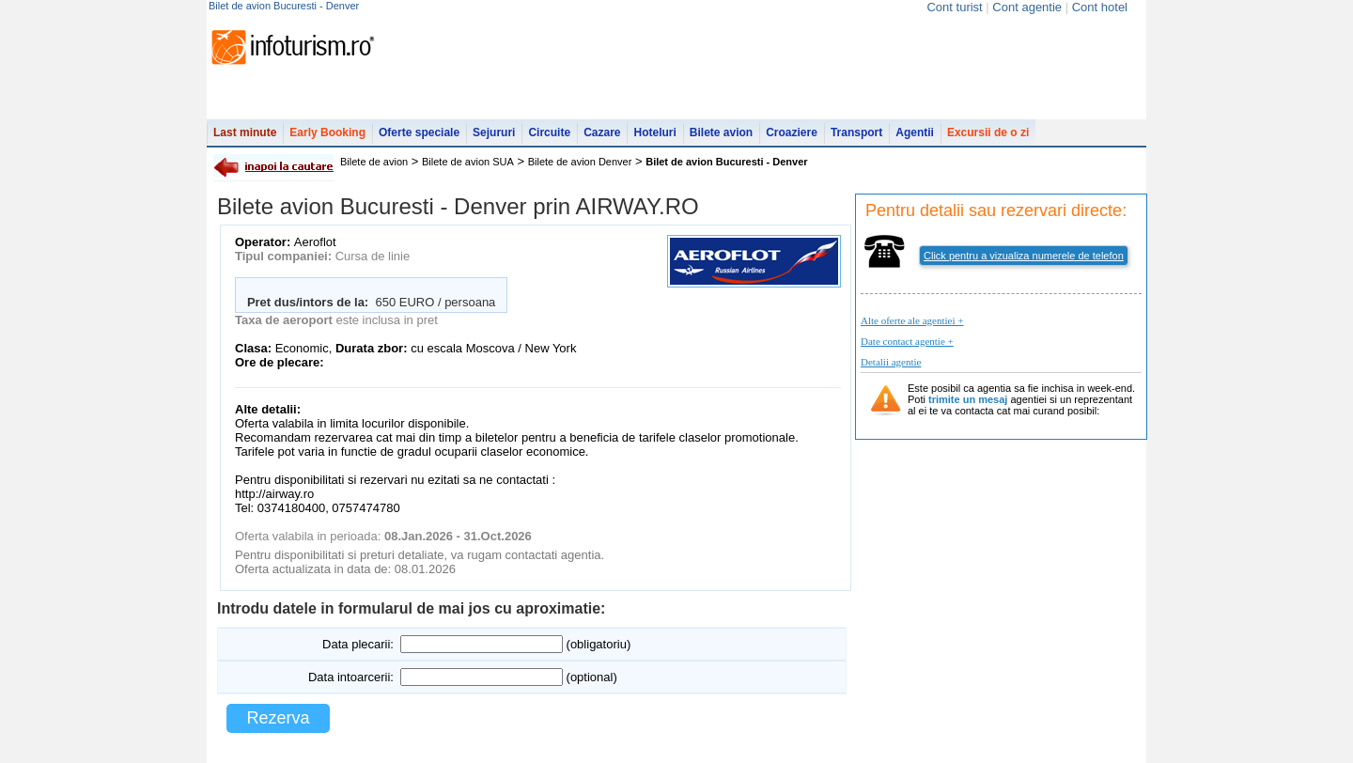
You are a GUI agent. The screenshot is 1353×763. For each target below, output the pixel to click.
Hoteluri (654, 132)
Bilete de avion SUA (468, 161)
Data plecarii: (358, 644)
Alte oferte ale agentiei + (912, 320)
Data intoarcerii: (351, 677)
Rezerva (277, 717)
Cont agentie (1027, 7)
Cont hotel (1100, 7)
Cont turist (954, 7)
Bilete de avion (374, 161)
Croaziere (791, 132)
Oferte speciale (419, 132)
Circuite (549, 132)
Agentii (914, 132)
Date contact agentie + (907, 341)
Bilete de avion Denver (580, 161)
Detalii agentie (891, 361)
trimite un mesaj (967, 399)
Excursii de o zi (988, 132)
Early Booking (327, 132)
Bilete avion (721, 132)
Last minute (244, 132)
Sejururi (494, 132)
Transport (856, 132)
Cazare (601, 132)
